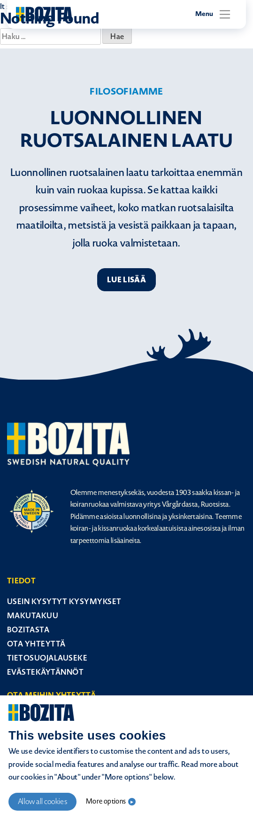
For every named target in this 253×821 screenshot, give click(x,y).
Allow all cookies (42, 801)
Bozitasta (28, 630)
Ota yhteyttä (36, 644)
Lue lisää (126, 280)
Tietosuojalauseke (47, 658)
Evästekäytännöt (45, 672)
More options (106, 801)
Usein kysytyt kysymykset (64, 601)
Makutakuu (32, 616)
